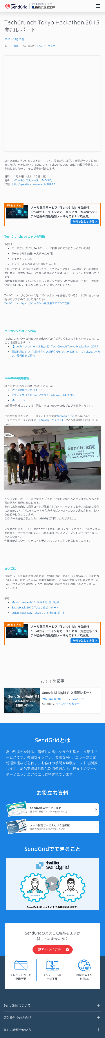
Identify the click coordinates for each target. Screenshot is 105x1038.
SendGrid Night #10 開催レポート (67, 597)
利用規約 (11, 971)
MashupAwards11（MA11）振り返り (35, 506)
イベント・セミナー (47, 45)
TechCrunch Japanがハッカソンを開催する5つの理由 (37, 207)
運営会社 (11, 959)
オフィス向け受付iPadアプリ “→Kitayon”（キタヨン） (44, 299)
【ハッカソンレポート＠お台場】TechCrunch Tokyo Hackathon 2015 (54, 251)
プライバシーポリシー (20, 983)
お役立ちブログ (52, 946)
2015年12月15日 (14, 39)
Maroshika (18, 304)
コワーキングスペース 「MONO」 (33, 84)
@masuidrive (66, 320)
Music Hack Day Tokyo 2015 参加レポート (38, 517)
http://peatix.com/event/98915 (33, 88)
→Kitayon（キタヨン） (50, 324)
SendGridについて (52, 910)
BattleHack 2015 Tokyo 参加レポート (35, 512)
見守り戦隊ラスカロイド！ (27, 294)
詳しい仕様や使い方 (52, 934)
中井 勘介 (13, 45)
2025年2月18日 (52, 603)
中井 (43, 65)
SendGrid (78, 603)
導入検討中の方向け (52, 922)
